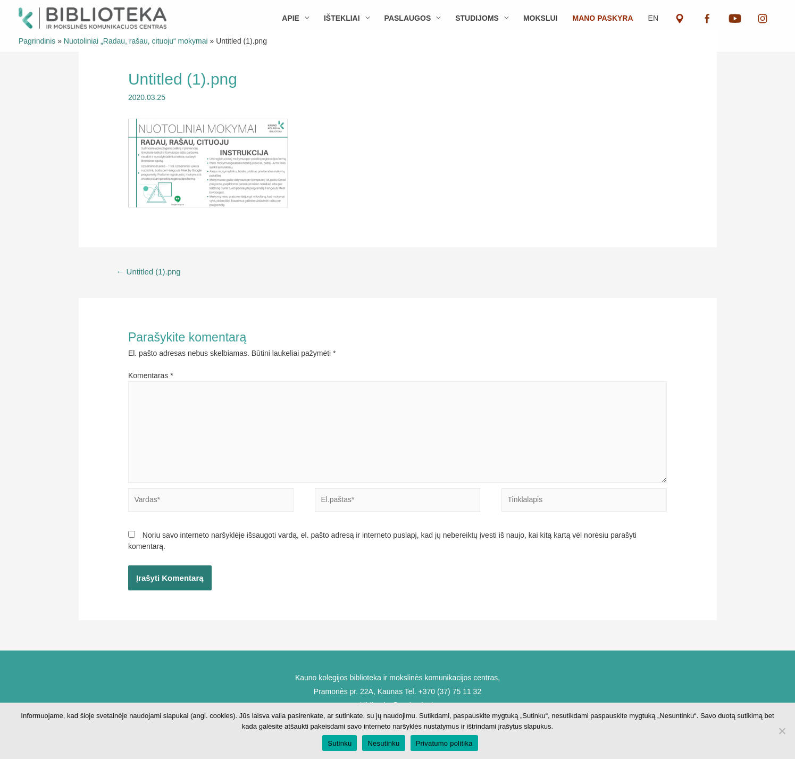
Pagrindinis (37, 41)
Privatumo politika (444, 743)
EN (653, 18)
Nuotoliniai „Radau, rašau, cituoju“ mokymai (136, 41)
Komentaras (150, 375)
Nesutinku (383, 743)
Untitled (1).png (148, 271)
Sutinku (340, 743)
